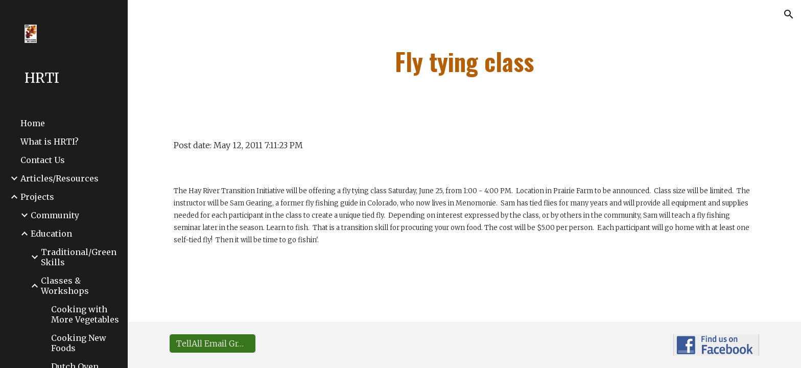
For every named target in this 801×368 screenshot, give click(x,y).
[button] (788, 14)
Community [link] (55, 215)
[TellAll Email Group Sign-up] (212, 343)
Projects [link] (37, 197)
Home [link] (32, 123)
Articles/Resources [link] (59, 178)
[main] (464, 61)
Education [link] (51, 233)
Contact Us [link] (42, 160)
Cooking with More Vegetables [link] (85, 314)
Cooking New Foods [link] (78, 343)
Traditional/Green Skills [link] (78, 257)
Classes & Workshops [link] (65, 285)
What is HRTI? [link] (49, 141)
